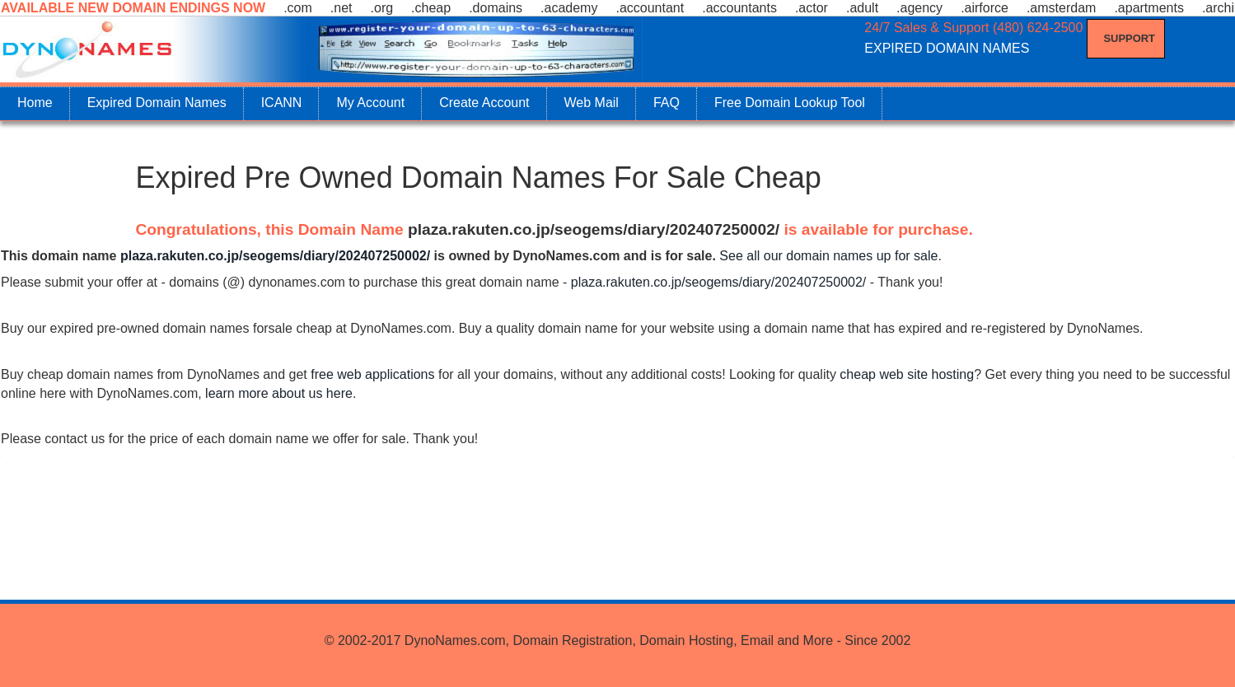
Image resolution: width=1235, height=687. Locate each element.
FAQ (666, 103)
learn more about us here (279, 393)
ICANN (281, 103)
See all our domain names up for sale (828, 256)
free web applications (372, 374)
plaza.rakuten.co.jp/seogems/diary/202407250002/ (593, 229)
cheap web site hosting (907, 374)
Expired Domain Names (157, 103)
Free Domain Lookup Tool (789, 103)
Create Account (484, 103)
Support (1130, 38)
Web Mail (591, 103)
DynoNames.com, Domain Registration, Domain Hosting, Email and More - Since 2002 (657, 640)
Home (35, 103)
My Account (370, 103)
